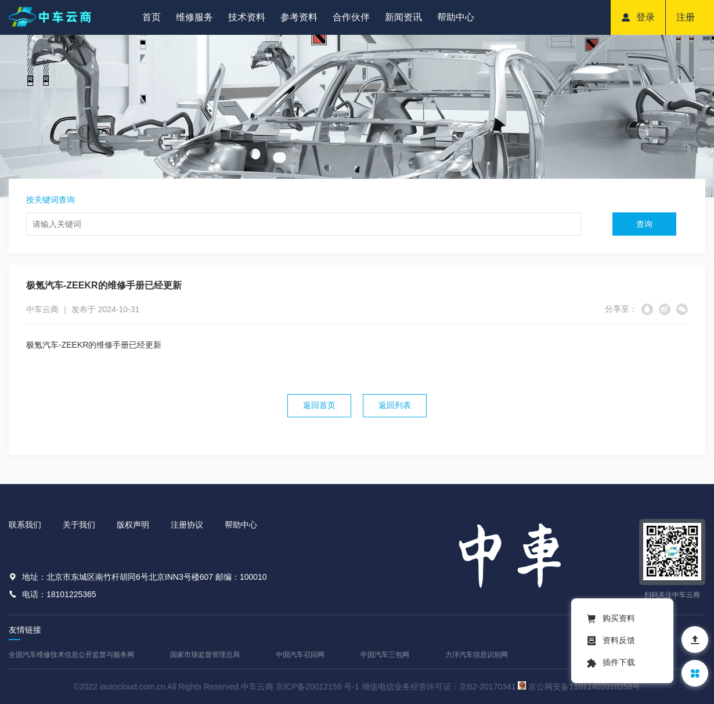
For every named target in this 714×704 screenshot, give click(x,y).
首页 (151, 17)
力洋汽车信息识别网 (476, 655)
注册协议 (187, 524)
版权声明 (133, 524)
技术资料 (246, 17)
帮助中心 (455, 17)
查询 (644, 224)
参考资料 (299, 17)
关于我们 (79, 524)
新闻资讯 (403, 17)
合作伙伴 (351, 17)
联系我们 (25, 524)
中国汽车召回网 (300, 655)
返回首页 (319, 405)
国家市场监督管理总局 (205, 655)
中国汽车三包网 (384, 655)
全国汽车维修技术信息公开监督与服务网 (71, 655)
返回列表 (394, 405)
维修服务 (194, 17)
